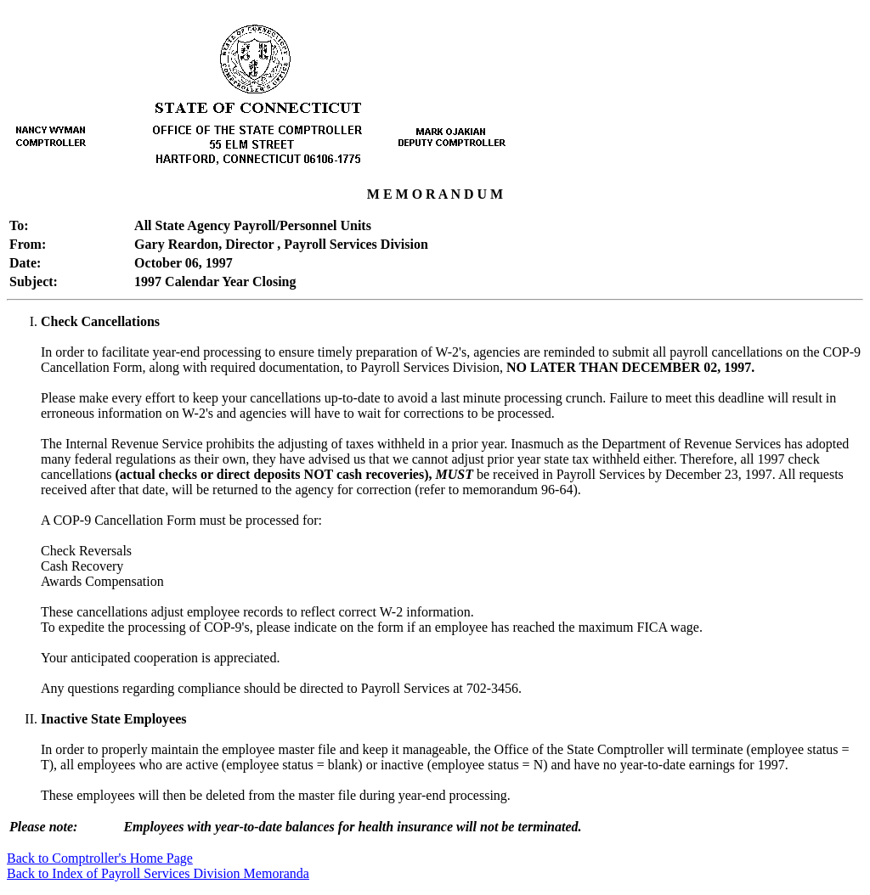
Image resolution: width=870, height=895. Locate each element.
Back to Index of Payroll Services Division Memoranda (158, 873)
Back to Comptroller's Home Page (100, 858)
